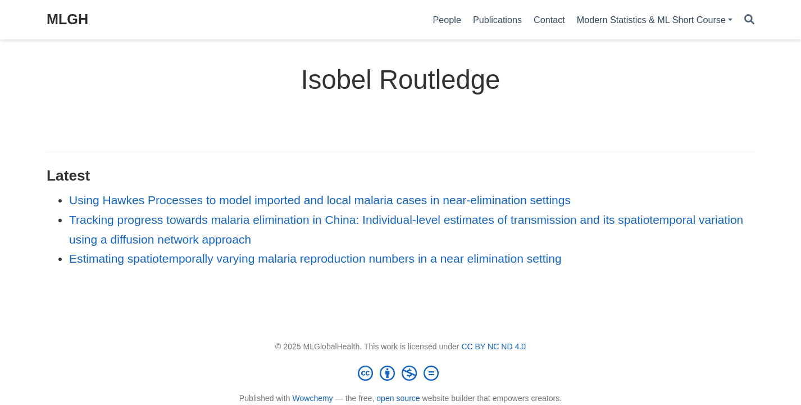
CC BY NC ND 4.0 (493, 346)
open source (398, 398)
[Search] (749, 20)
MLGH (67, 19)
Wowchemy (312, 398)
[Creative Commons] (400, 373)
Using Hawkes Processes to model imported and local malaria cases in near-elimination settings (320, 200)
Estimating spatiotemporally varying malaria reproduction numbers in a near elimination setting (315, 258)
